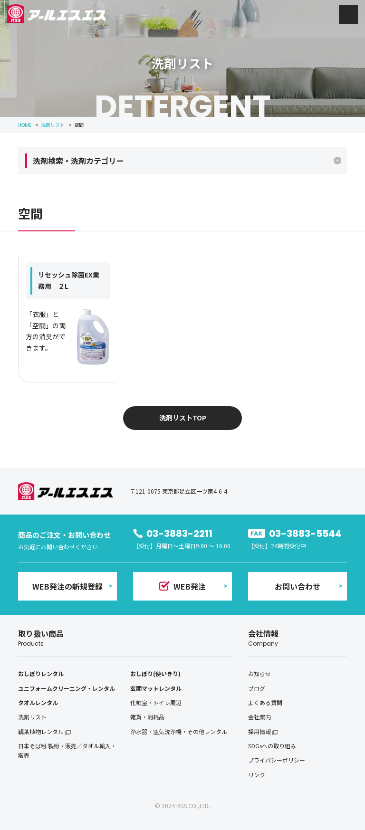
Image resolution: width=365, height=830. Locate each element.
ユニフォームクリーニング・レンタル (66, 688)
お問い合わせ (297, 586)
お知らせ (259, 673)
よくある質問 (265, 702)
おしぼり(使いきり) (155, 673)
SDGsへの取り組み (272, 746)
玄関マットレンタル (156, 688)
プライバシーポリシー (276, 760)
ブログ (256, 688)
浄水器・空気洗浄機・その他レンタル (178, 731)
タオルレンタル (38, 702)
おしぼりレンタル (41, 673)
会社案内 (259, 717)
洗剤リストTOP (182, 417)
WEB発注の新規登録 (67, 586)
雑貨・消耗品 (147, 717)
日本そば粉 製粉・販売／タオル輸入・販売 (67, 750)
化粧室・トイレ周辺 (156, 702)
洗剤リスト (32, 717)
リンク (256, 775)
